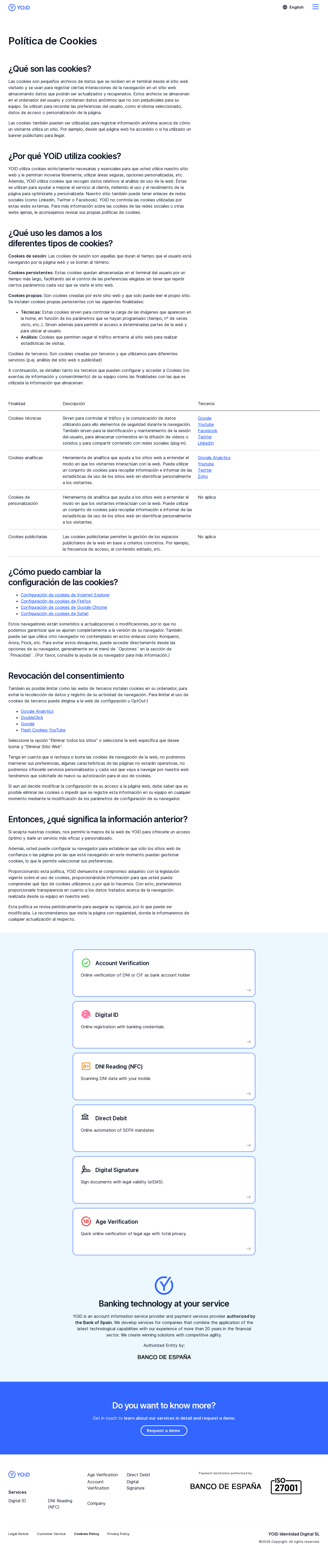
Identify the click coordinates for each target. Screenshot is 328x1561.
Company (96, 1503)
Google (205, 418)
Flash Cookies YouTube (43, 730)
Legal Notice (18, 1534)
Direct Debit (138, 1474)
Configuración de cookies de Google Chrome (64, 607)
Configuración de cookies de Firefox (56, 601)
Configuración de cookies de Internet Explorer (65, 594)
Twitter (205, 436)
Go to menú (315, 6)
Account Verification (98, 1485)
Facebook (207, 430)
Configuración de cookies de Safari (54, 613)
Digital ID (17, 1500)
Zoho (203, 476)
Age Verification (102, 1474)
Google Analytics (214, 457)
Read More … (92, 954)
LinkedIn (206, 443)
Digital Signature (136, 1485)
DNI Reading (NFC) (60, 1504)
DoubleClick (32, 717)
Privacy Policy (118, 1534)
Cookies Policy (86, 1534)
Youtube (206, 424)
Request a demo (163, 1430)
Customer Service (51, 1534)
